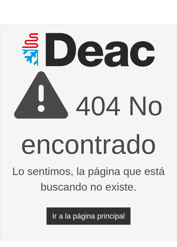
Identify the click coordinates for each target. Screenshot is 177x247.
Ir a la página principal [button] (88, 216)
